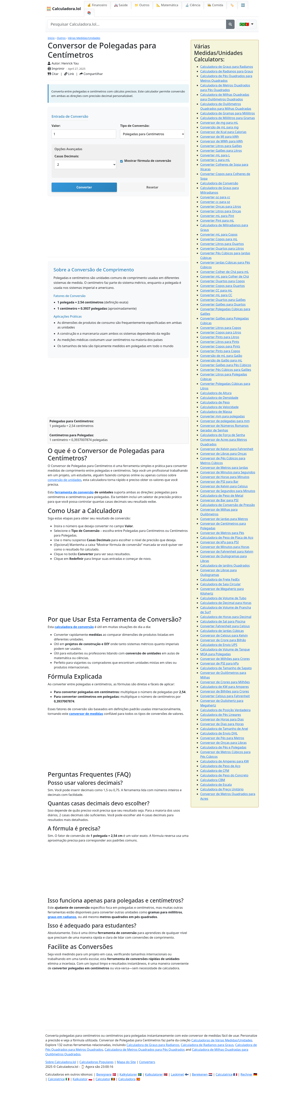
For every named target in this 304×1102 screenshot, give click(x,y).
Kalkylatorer (128, 1074)
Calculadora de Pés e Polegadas (223, 747)
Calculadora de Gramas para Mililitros (227, 113)
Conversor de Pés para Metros (222, 738)
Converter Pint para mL (217, 220)
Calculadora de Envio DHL (219, 733)
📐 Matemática (167, 5)
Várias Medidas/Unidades (84, 38)
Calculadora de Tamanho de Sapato (226, 668)
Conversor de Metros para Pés (222, 533)
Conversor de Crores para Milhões (225, 682)
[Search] (230, 24)
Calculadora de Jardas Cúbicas (222, 631)
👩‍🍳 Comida (215, 5)
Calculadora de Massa (216, 411)
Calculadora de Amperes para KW (224, 761)
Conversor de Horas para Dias (222, 719)
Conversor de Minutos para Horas (224, 547)
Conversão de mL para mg (219, 127)
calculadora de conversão (74, 627)
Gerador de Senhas (214, 430)
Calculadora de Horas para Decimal (225, 617)
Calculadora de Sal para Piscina (222, 621)
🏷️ (232, 5)
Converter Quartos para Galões (223, 300)
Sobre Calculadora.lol (60, 1062)
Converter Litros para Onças (220, 211)
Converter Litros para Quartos (222, 244)
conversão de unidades (64, 480)
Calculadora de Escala (216, 784)
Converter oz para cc (215, 197)
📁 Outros (142, 5)
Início (51, 38)
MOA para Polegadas (215, 654)
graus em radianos (62, 917)
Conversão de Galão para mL (221, 360)
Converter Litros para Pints (219, 342)
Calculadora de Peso (215, 402)
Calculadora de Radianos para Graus (226, 71)
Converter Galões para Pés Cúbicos (225, 365)
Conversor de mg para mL (219, 122)
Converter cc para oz (215, 202)
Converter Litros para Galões (221, 146)
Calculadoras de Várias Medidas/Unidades (221, 1040)
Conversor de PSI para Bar (219, 481)
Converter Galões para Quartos (223, 304)
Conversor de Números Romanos (224, 425)
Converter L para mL (215, 160)
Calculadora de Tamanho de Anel (224, 729)
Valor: (56, 126)
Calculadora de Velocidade (219, 407)
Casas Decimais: (66, 156)
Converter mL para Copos (219, 234)
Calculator (103, 1079)
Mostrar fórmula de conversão (147, 161)
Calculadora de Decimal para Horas (225, 603)
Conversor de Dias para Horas (222, 724)
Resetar (152, 187)
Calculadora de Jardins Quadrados (225, 565)
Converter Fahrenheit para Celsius (225, 626)
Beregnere (104, 1074)
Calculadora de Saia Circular (220, 584)
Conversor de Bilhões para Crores (224, 691)
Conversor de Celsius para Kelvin (224, 635)
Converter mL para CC (216, 295)
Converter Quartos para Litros (222, 248)
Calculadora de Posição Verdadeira (225, 710)
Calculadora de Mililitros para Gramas (227, 118)
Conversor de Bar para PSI (219, 500)
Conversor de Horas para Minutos (224, 477)
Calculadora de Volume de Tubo (223, 598)
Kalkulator (80, 1079)
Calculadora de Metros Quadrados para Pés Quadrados (145, 1049)
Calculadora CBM (212, 780)
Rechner (247, 1074)
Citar (53, 74)
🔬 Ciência (192, 5)
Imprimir (56, 68)
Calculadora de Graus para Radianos (226, 66)
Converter (84, 187)
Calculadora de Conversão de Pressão (227, 505)
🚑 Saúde (121, 5)
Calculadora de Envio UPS (218, 645)
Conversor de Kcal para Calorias (223, 132)
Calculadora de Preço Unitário (222, 789)
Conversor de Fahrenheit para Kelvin (226, 551)
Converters (147, 1062)
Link (69, 74)
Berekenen (200, 1074)
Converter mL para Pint (217, 216)
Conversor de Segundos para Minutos (227, 491)
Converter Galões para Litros (221, 150)
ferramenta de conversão (74, 492)
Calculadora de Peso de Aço (220, 766)
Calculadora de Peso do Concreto (224, 775)
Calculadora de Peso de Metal (221, 495)
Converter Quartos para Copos (222, 281)
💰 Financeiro (97, 5)
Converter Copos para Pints (220, 346)
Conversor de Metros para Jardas (224, 467)
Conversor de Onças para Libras (223, 742)
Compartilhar (91, 74)
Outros (61, 38)
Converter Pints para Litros (219, 337)
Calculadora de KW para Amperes (224, 687)
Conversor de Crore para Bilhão (223, 640)
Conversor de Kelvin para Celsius (224, 486)
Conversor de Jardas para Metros (224, 519)
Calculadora (127, 1079)
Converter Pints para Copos (220, 351)
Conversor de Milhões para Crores (225, 659)
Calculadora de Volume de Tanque (225, 649)
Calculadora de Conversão (219, 183)
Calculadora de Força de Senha (222, 435)
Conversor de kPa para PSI (219, 542)
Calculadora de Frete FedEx (220, 579)
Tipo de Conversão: (134, 126)
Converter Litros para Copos (220, 328)
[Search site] (136, 24)
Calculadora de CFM (214, 770)
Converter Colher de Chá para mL (224, 272)
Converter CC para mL (216, 290)
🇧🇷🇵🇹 (244, 24)
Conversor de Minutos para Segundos (227, 472)
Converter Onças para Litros (220, 206)
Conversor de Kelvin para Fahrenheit (226, 449)
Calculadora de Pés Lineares (220, 715)
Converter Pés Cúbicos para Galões (225, 370)
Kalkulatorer (154, 1074)
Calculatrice (224, 1074)
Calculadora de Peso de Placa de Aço (226, 537)
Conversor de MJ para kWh (219, 136)
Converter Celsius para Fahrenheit (225, 696)
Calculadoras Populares (96, 1062)
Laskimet (177, 1074)
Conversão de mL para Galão (221, 356)
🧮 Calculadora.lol (63, 8)
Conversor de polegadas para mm (225, 421)
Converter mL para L (215, 155)
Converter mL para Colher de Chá (224, 276)
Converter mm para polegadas (222, 416)
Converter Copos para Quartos (222, 286)
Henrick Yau (70, 63)
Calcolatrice (56, 1079)
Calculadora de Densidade (219, 398)
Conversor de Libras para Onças (223, 453)
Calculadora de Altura (215, 393)
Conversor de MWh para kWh (221, 141)
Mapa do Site (126, 1062)
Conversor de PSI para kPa (219, 663)
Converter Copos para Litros (220, 332)
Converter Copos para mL (219, 239)
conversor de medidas (86, 714)
